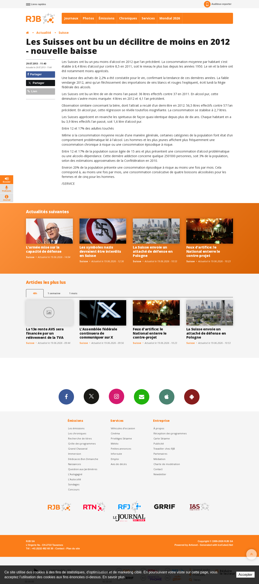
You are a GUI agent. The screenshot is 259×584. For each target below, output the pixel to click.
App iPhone (166, 396)
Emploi (115, 459)
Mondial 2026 (169, 18)
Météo (114, 443)
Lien (32, 91)
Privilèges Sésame (121, 438)
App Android (192, 396)
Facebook (66, 396)
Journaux (71, 18)
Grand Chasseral (77, 448)
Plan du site (73, 548)
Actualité (43, 32)
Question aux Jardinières (82, 469)
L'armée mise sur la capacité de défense (43, 249)
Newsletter (160, 474)
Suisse (64, 32)
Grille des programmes (82, 443)
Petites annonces (121, 448)
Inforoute (116, 453)
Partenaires (160, 453)
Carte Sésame (162, 438)
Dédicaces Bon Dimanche (83, 459)
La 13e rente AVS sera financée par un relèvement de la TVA (44, 333)
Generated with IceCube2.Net (216, 545)
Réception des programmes (170, 433)
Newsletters (141, 396)
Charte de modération (167, 464)
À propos (159, 428)
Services (148, 18)
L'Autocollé (74, 479)
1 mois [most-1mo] (73, 293)
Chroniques (128, 18)
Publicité (159, 443)
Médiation (159, 459)
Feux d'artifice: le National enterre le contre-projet (203, 251)
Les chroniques (77, 433)
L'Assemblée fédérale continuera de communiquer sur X (98, 333)
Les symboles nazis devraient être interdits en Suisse (100, 251)
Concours (73, 489)
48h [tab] (35, 293)
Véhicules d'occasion (123, 428)
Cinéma (115, 433)
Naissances (74, 464)
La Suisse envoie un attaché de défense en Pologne (152, 251)
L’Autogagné (75, 474)
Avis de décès (119, 464)
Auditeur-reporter (217, 4)
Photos (88, 18)
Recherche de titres (80, 438)
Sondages (73, 484)
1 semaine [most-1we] (54, 293)
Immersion (74, 453)
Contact (158, 469)
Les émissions (76, 428)
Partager (34, 74)
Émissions (107, 18)
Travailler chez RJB (164, 448)
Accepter (245, 574)
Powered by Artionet (186, 545)
